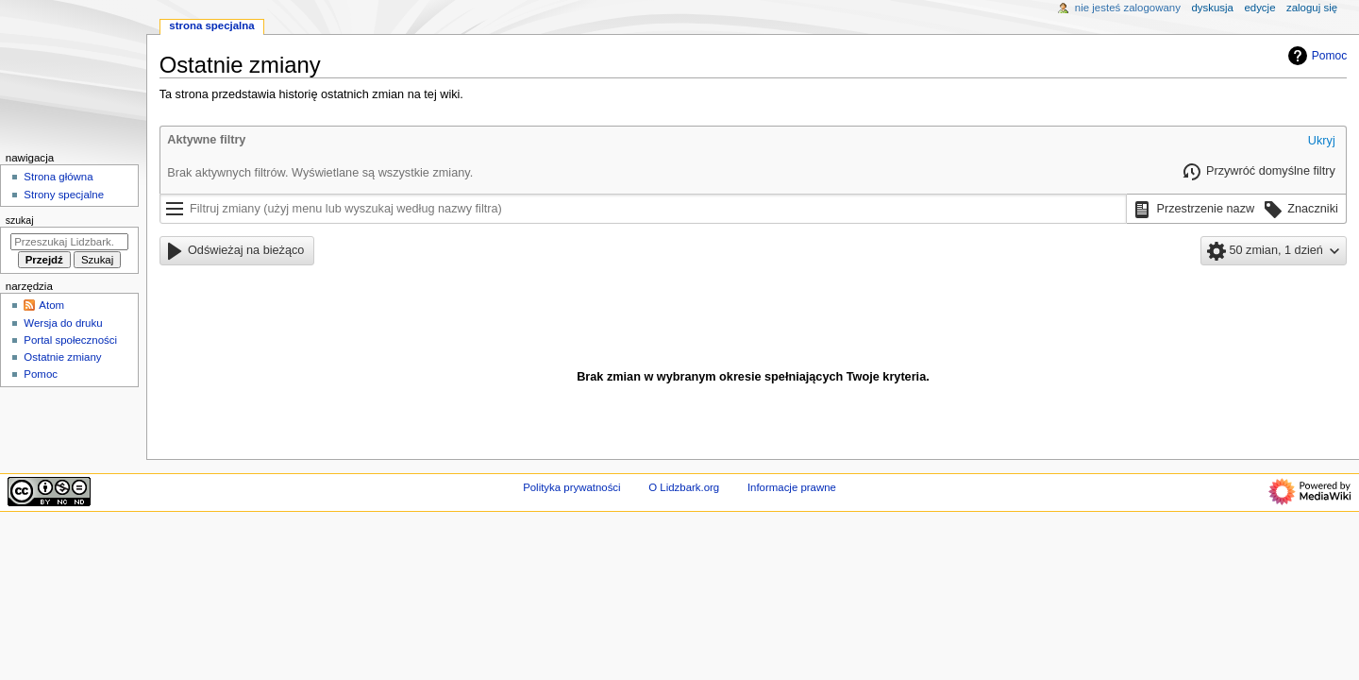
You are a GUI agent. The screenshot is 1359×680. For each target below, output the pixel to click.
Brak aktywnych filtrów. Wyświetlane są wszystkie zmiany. (320, 172)
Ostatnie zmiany (62, 357)
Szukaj (20, 220)
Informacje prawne (791, 487)
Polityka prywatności (571, 487)
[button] (1321, 142)
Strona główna (58, 176)
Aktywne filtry (206, 139)
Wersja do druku (63, 323)
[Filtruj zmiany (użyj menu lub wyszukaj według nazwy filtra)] (643, 209)
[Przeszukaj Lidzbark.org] (69, 241)
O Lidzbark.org (683, 487)
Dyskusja (1212, 7)
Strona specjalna (211, 25)
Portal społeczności (70, 340)
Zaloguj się (1311, 7)
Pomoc (1316, 55)
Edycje (1259, 7)
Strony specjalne (64, 194)
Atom (51, 305)
